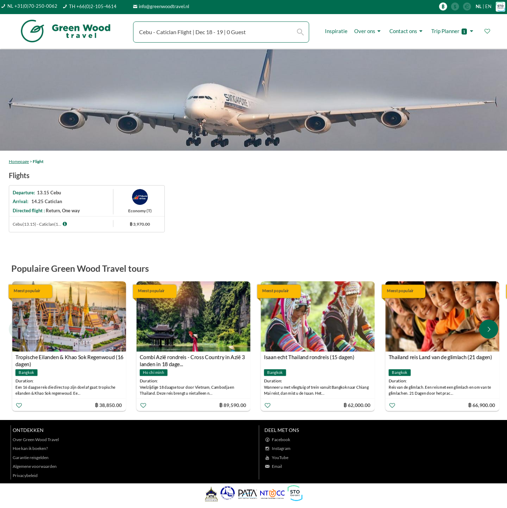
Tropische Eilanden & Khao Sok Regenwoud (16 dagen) (69, 358)
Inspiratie (336, 31)
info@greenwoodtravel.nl (164, 6)
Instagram (281, 448)
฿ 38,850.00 (108, 405)
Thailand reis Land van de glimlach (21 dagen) (440, 357)
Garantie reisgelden (31, 457)
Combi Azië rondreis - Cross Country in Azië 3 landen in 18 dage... (192, 358)
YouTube (280, 457)
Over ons (368, 31)
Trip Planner (453, 31)
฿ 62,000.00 (357, 405)
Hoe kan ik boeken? (30, 448)
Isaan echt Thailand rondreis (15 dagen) (309, 357)
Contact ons (407, 31)
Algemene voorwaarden (35, 466)
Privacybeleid (25, 475)
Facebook (281, 439)
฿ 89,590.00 (232, 405)
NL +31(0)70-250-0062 (32, 6)
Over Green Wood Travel (36, 439)
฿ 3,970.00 (140, 224)
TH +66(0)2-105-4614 (93, 6)
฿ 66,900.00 (481, 405)
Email (277, 466)
